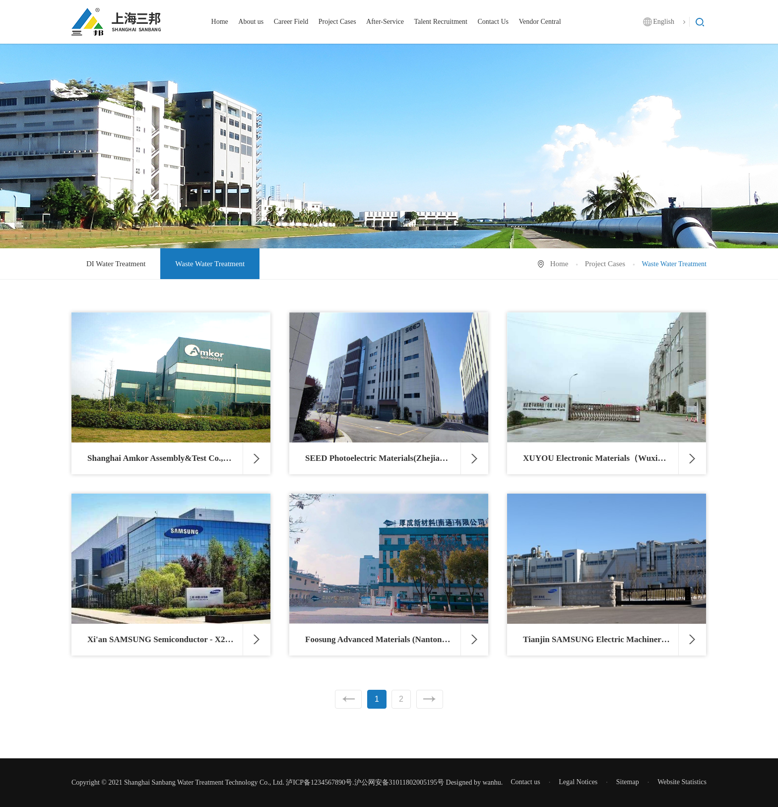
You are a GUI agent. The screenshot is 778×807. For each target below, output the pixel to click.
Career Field (291, 21)
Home (219, 21)
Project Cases (337, 21)
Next (429, 699)
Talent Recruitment (440, 21)
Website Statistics (682, 782)
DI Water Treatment (115, 264)
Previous (348, 699)
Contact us (525, 782)
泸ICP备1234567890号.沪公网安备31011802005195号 (365, 782)
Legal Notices (578, 782)
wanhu (491, 782)
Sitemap (627, 782)
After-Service (385, 21)
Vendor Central (540, 21)
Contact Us (493, 21)
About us (250, 21)
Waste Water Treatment (210, 264)
